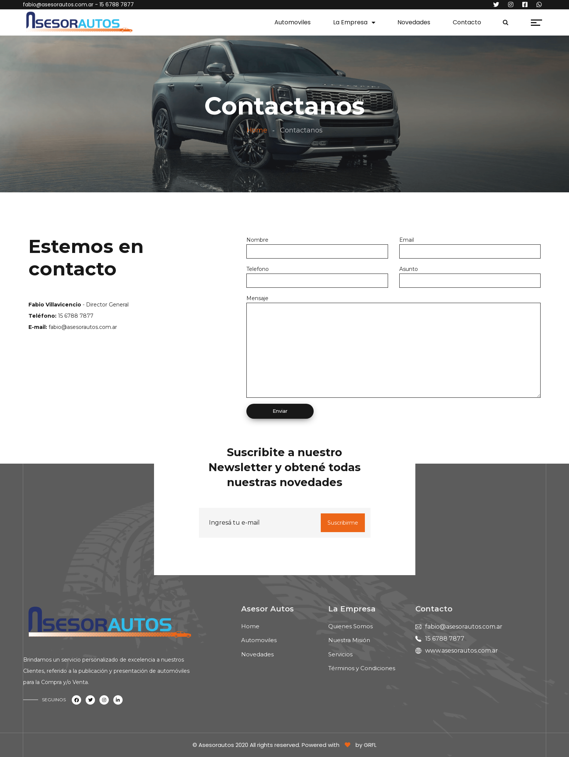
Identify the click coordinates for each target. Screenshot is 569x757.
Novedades (413, 22)
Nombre (257, 239)
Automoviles (292, 22)
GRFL (370, 745)
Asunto (408, 269)
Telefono (257, 269)
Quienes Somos (350, 626)
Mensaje (257, 298)
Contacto (467, 22)
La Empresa (350, 22)
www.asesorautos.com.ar (461, 650)
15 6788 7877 (444, 638)
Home (257, 130)
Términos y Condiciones (361, 668)
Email (406, 239)
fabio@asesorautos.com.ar (58, 4)
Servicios (340, 654)
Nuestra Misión (349, 640)
